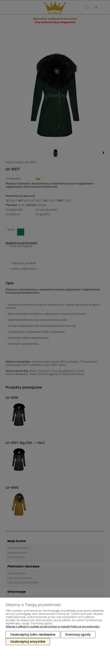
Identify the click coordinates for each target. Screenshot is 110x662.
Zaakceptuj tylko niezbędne (32, 634)
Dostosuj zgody (78, 634)
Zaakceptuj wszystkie (27, 641)
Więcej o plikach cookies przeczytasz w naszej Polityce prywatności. (53, 626)
